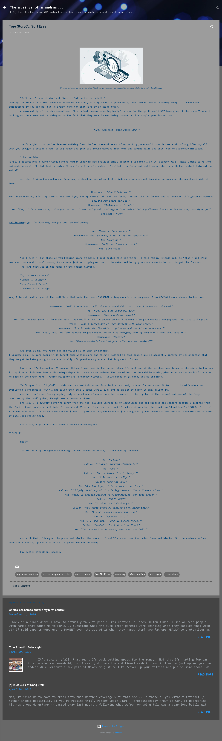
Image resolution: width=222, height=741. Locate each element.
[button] (211, 27)
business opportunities (56, 574)
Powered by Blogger (111, 726)
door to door (82, 574)
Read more (205, 637)
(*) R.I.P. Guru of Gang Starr (26, 685)
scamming (120, 574)
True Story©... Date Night (25, 647)
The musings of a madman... (36, 7)
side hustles (137, 574)
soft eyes (155, 574)
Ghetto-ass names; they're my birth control (37, 610)
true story (172, 574)
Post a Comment (21, 586)
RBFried (118, 733)
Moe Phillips (102, 574)
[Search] (217, 8)
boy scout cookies (27, 574)
